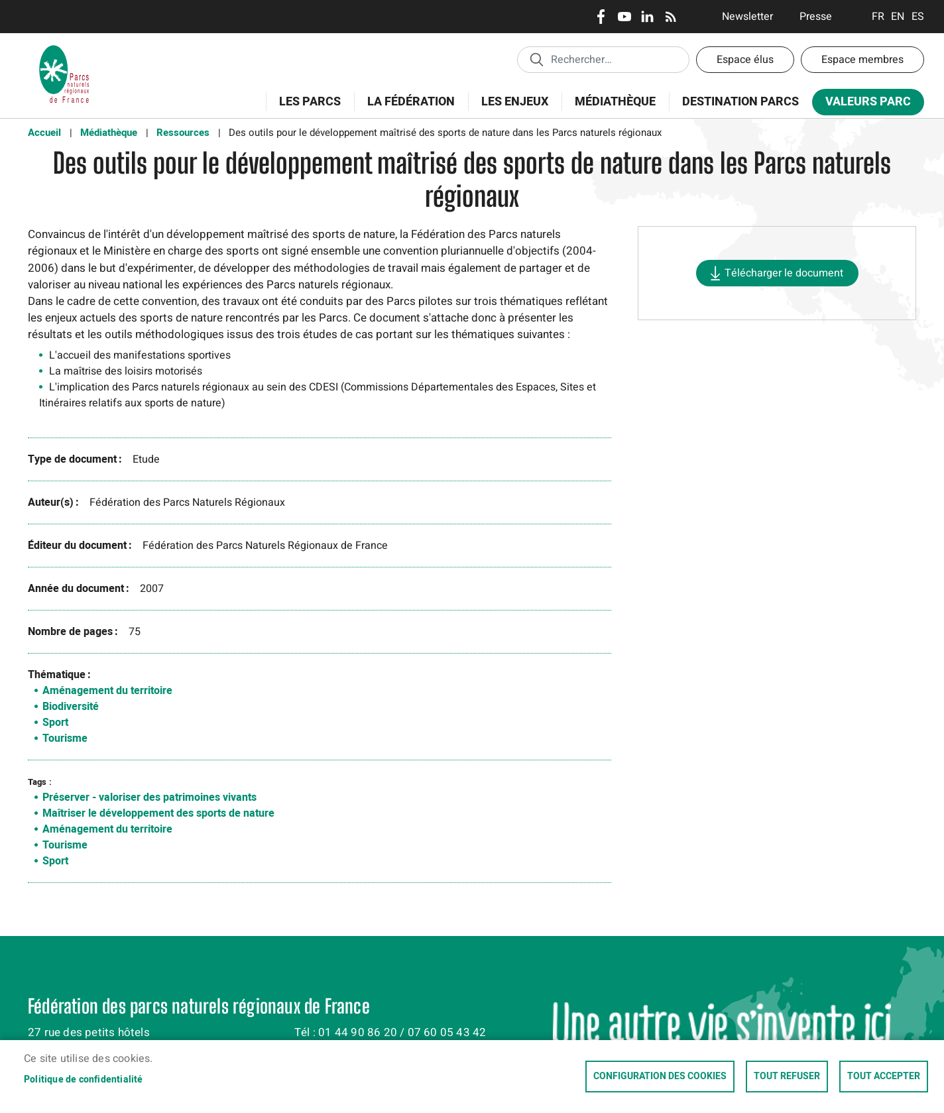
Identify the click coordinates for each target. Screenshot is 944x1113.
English (898, 16)
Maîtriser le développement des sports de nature (158, 813)
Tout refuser (787, 1076)
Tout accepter (883, 1076)
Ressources (182, 132)
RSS (670, 16)
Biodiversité (70, 707)
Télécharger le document (784, 273)
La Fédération (406, 109)
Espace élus (745, 60)
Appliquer (536, 59)
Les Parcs (305, 109)
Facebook (601, 16)
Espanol (918, 16)
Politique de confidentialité (83, 1079)
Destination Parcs (740, 101)
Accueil (44, 132)
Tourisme (65, 738)
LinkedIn (647, 16)
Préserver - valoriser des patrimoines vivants (149, 797)
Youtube (624, 16)
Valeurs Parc (863, 104)
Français (878, 16)
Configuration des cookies (660, 1076)
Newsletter (747, 17)
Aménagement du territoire (107, 691)
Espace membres (862, 60)
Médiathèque (615, 101)
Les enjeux (510, 109)
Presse (815, 17)
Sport (55, 723)
